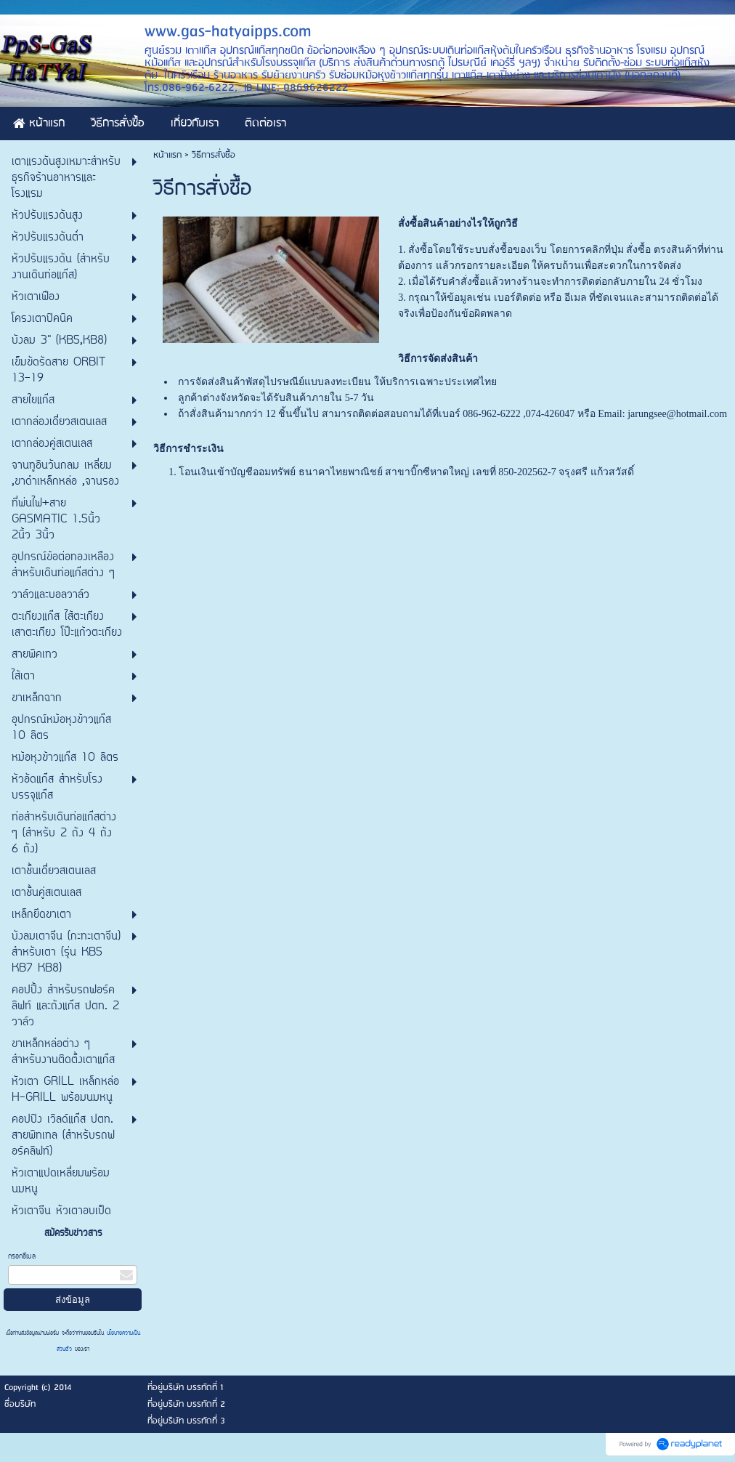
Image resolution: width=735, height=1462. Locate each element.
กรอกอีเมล (22, 1256)
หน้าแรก (167, 155)
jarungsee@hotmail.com (677, 413)
